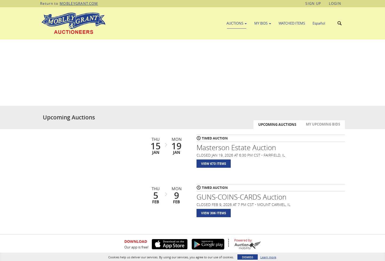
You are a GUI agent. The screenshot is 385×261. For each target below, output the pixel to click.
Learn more (268, 257)
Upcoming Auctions (277, 124)
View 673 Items (213, 163)
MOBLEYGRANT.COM (79, 3)
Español (319, 23)
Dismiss (247, 257)
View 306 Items (213, 213)
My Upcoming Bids (323, 124)
